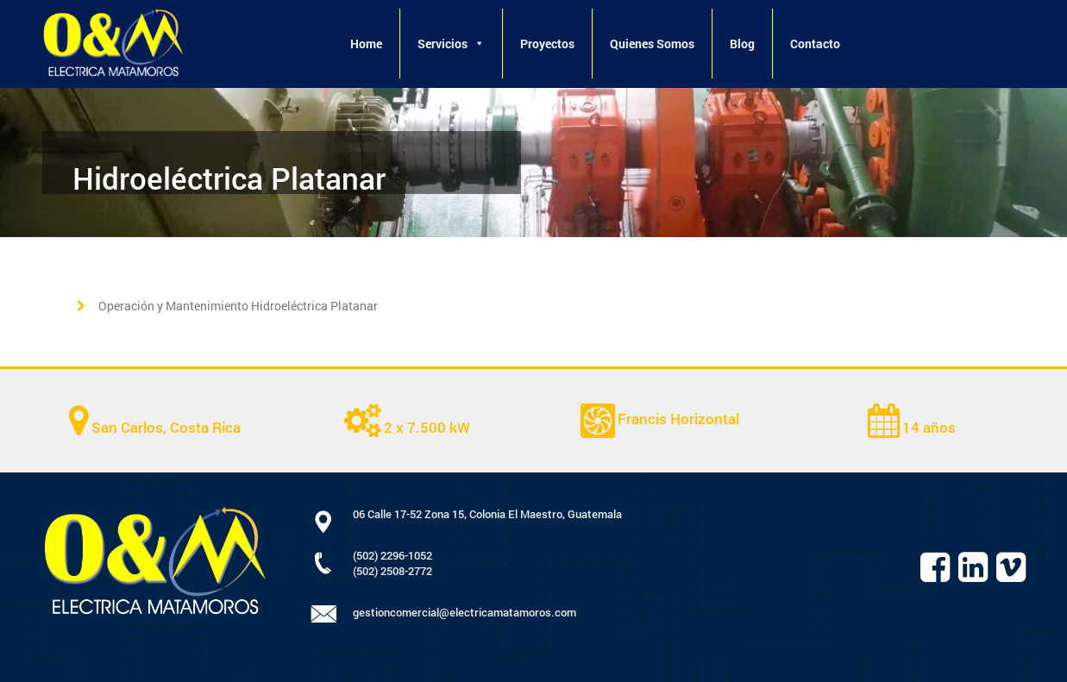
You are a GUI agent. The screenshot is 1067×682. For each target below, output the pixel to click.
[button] (479, 43)
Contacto (815, 43)
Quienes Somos (652, 43)
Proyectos (547, 43)
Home (366, 43)
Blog (742, 43)
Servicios (451, 43)
